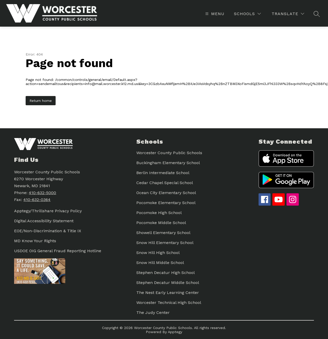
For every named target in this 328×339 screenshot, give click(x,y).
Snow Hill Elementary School (164, 242)
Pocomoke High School (159, 212)
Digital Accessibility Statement (44, 220)
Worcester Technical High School (168, 302)
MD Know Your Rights (35, 240)
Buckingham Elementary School (168, 162)
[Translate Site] (287, 13)
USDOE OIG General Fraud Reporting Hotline (57, 250)
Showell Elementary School (163, 232)
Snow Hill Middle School (160, 262)
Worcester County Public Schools (169, 152)
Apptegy (175, 332)
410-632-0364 (36, 199)
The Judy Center (153, 312)
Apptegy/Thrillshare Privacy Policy (48, 210)
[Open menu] (214, 13)
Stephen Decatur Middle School (167, 282)
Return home (40, 101)
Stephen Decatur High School (165, 272)
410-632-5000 (42, 192)
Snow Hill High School (158, 252)
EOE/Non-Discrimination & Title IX (47, 230)
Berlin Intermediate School (162, 172)
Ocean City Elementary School (166, 192)
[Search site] (317, 14)
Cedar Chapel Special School (164, 182)
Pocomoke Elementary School (166, 202)
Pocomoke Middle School (161, 222)
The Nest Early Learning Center (167, 292)
